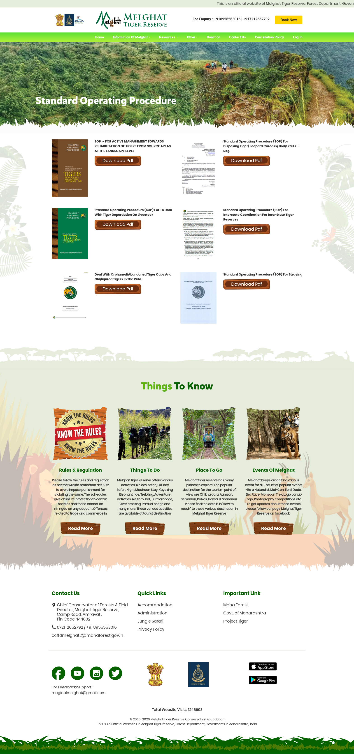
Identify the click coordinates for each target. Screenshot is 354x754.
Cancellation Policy (269, 37)
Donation (213, 37)
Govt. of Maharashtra (244, 613)
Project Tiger (235, 622)
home (101, 37)
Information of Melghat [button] (130, 37)
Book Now (288, 20)
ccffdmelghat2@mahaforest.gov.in (87, 636)
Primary (263, 667)
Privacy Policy (150, 630)
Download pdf (117, 161)
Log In (297, 37)
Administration (152, 613)
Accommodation (154, 605)
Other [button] (191, 37)
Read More (80, 528)
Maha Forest (235, 605)
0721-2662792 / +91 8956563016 (84, 627)
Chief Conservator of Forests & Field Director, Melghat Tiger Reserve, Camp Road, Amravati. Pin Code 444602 (90, 612)
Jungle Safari (150, 622)
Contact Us (237, 37)
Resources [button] (167, 37)
